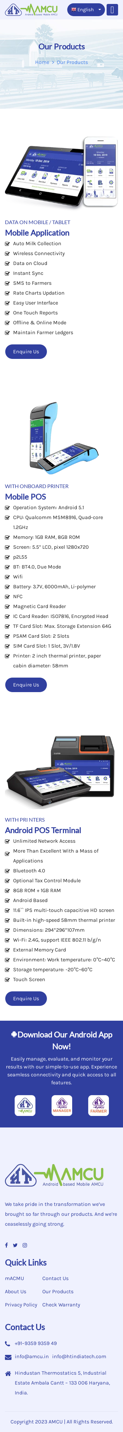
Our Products (57, 1291)
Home (42, 62)
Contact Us (55, 1278)
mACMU (14, 1278)
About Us (15, 1291)
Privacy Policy (21, 1304)
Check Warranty (61, 1304)
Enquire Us (26, 351)
